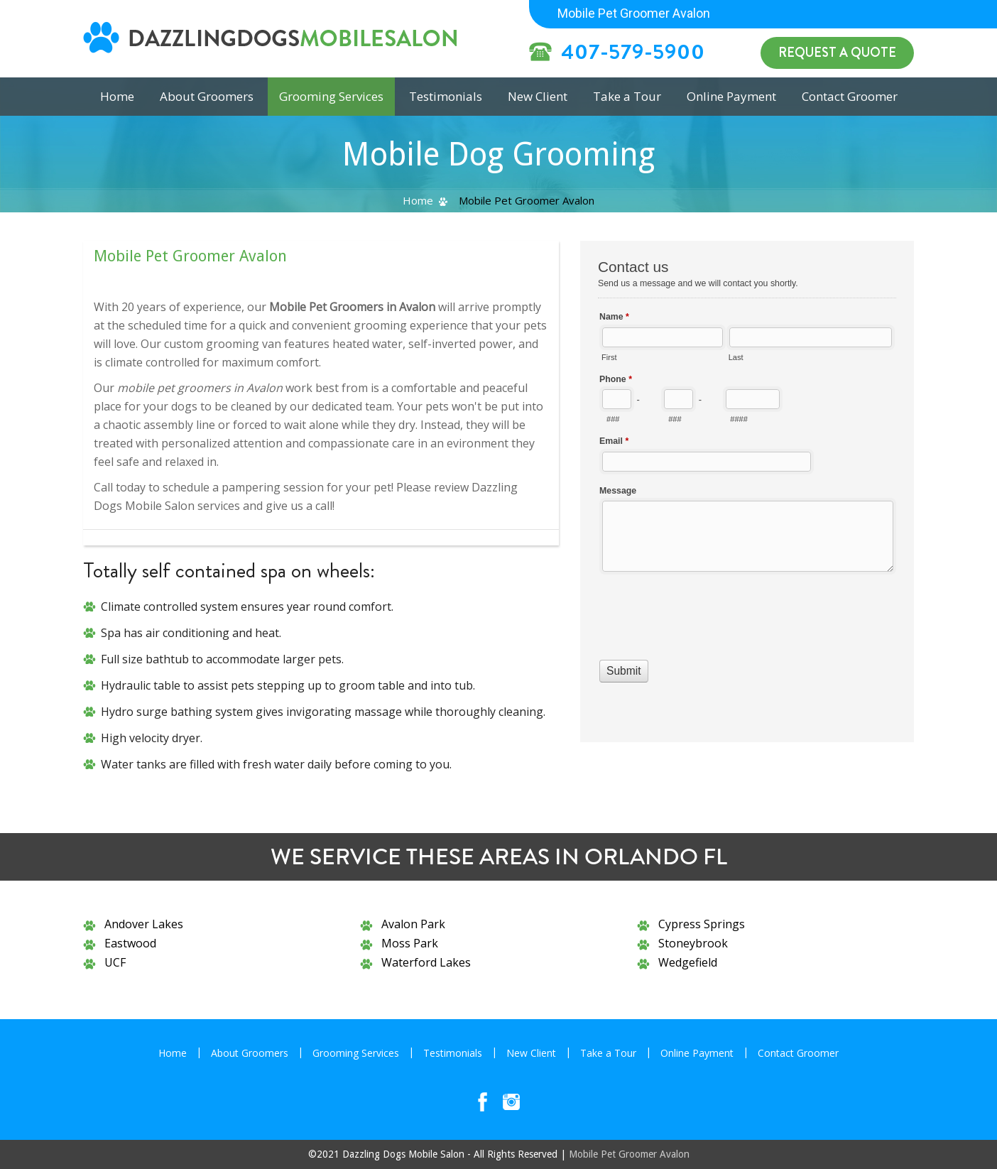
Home (418, 200)
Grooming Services (331, 96)
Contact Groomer (850, 96)
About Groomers (207, 96)
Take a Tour (627, 96)
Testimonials (445, 96)
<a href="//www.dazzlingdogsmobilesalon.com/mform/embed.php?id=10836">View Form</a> (747, 490)
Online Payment (731, 96)
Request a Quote (837, 52)
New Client (537, 96)
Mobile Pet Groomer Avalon (629, 1154)
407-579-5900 (633, 52)
